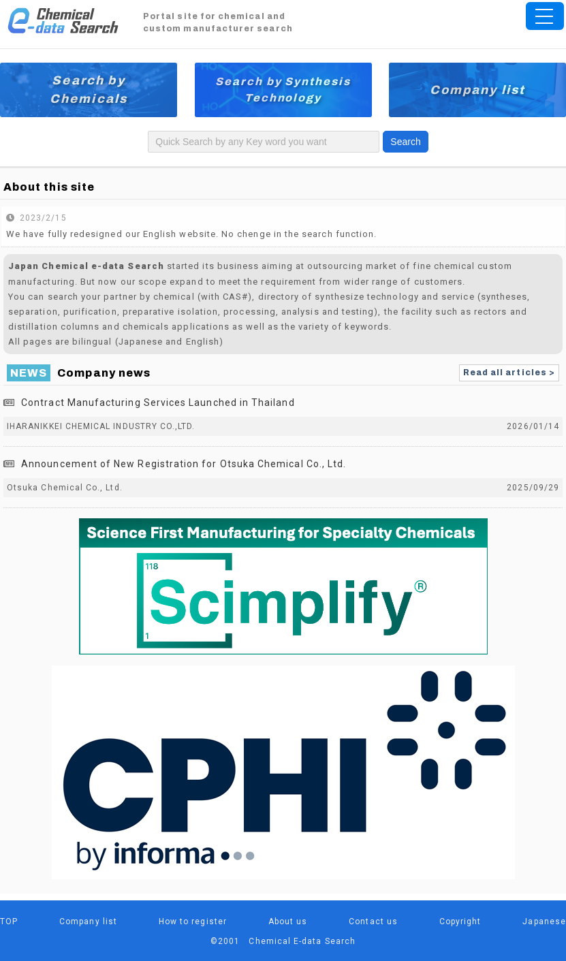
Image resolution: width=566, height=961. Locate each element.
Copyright (460, 921)
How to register (193, 921)
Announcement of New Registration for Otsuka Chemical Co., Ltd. (183, 463)
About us (288, 921)
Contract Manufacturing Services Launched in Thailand (157, 402)
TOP (9, 921)
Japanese (544, 921)
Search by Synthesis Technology (282, 90)
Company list (478, 90)
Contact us (373, 921)
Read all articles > (509, 372)
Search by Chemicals (88, 90)
